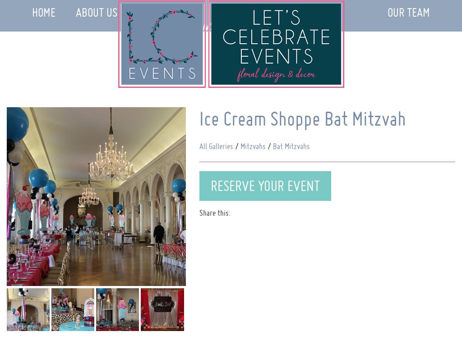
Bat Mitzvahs (291, 146)
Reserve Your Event (265, 186)
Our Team (409, 12)
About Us (96, 12)
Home (43, 12)
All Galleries (216, 146)
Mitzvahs (253, 146)
